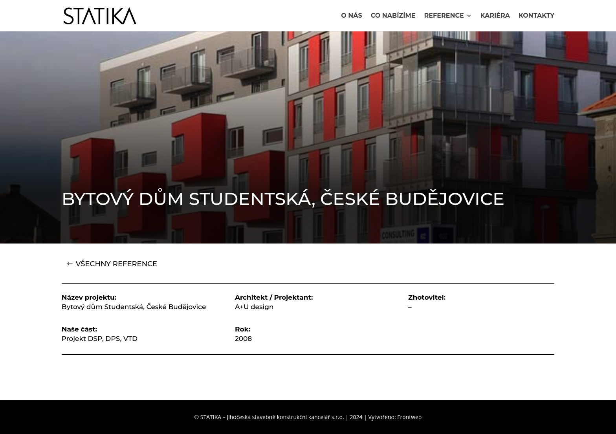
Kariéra (495, 16)
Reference (444, 16)
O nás (351, 16)
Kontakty (536, 16)
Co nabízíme (393, 16)
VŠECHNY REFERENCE (116, 264)
